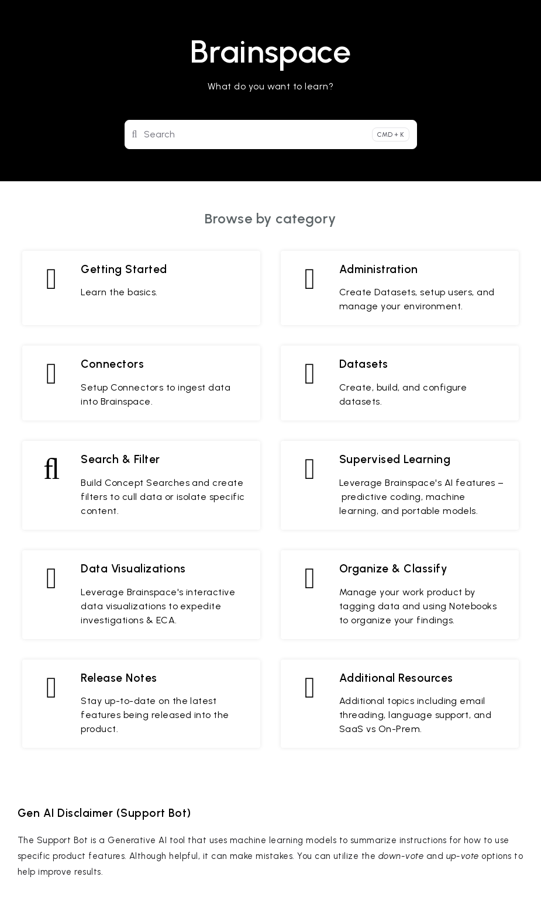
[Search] (271, 134)
